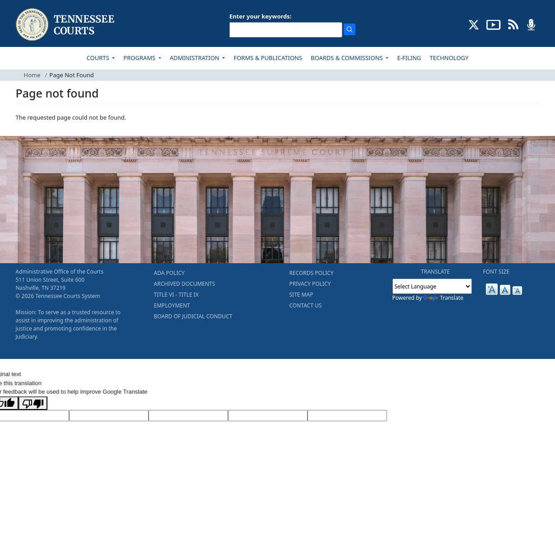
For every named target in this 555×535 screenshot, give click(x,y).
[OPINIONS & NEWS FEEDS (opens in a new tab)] (513, 24)
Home (32, 75)
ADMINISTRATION (195, 58)
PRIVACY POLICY (310, 284)
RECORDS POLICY (311, 273)
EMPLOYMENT (172, 305)
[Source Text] (188, 416)
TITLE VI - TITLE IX (176, 294)
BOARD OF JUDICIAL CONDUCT (193, 316)
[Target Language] (109, 416)
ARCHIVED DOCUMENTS (184, 284)
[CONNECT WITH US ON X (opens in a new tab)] (474, 24)
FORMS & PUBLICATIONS (267, 58)
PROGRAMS (140, 58)
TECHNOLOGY (449, 58)
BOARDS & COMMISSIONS (347, 58)
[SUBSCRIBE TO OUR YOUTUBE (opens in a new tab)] (493, 24)
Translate (443, 298)
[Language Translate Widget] (432, 286)
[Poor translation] (33, 403)
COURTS (99, 58)
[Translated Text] (268, 416)
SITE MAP (301, 294)
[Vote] (347, 416)
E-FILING (409, 58)
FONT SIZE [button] (496, 271)
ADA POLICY (169, 273)
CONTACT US (305, 305)
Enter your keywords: (260, 16)
